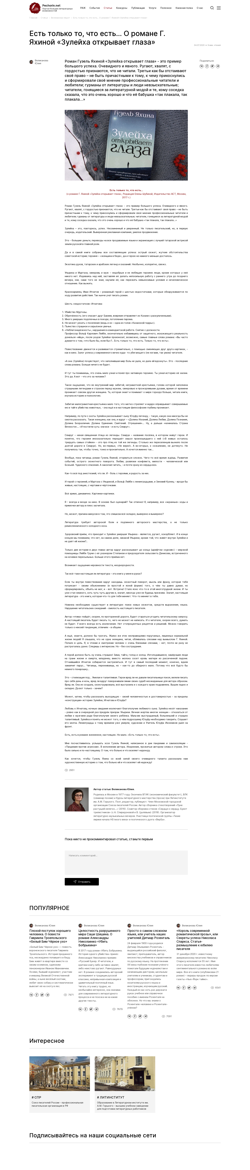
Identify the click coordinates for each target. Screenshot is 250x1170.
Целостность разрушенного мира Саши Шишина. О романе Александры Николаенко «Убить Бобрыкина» (99, 938)
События (94, 8)
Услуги (152, 8)
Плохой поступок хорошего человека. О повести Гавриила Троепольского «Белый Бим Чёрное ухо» (50, 936)
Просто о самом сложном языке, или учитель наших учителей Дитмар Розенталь (148, 934)
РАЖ (82, 8)
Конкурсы (121, 8)
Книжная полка (184, 8)
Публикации (138, 8)
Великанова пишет (60, 18)
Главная (33, 18)
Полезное (166, 8)
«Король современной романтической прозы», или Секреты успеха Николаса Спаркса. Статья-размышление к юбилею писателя (197, 940)
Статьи (108, 8)
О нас (200, 8)
